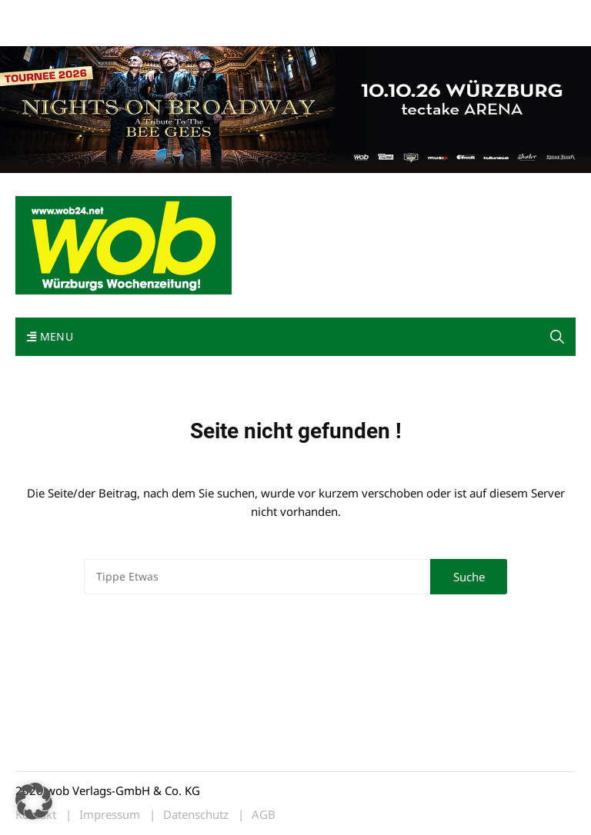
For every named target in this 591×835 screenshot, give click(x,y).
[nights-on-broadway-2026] (295, 107)
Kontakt (190, 14)
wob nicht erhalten (121, 14)
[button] (557, 337)
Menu (50, 336)
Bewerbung (41, 33)
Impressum (243, 14)
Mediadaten (43, 14)
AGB (263, 814)
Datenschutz (196, 814)
